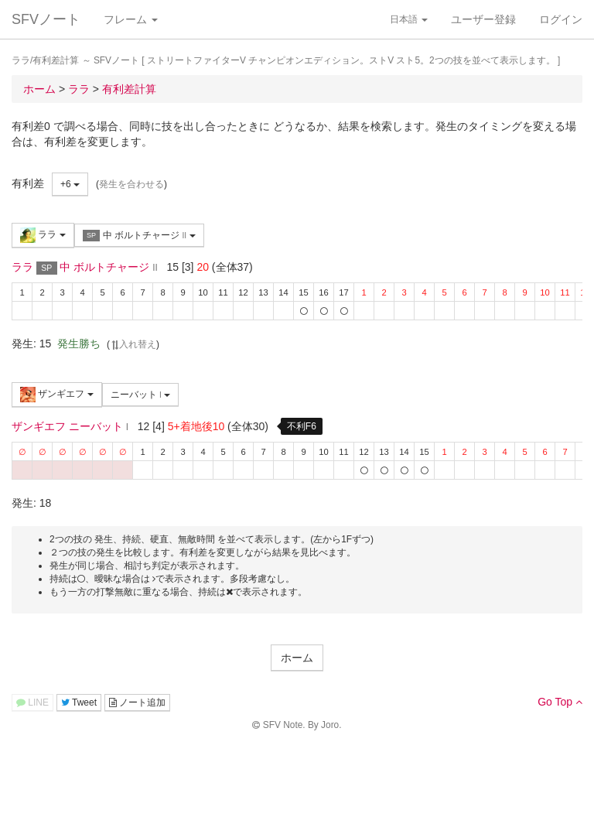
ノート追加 (137, 702)
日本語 (409, 19)
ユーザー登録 (483, 19)
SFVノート (46, 19)
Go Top (560, 702)
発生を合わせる (131, 184)
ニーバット (141, 394)
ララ (43, 235)
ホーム (297, 657)
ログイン (560, 19)
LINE (32, 702)
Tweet (79, 702)
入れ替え (133, 344)
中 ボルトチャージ (139, 235)
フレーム (131, 19)
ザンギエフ (57, 394)
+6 (70, 184)
